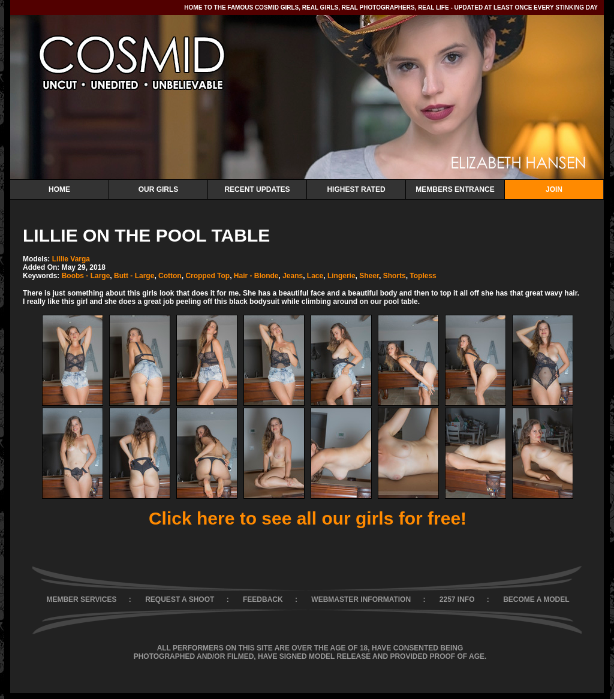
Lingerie (341, 276)
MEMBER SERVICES (81, 599)
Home (59, 189)
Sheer (369, 276)
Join (554, 189)
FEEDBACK (263, 599)
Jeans (292, 276)
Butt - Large (134, 276)
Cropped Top (207, 276)
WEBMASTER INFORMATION (361, 599)
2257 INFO (457, 599)
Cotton (170, 276)
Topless (423, 276)
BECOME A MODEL (536, 599)
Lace (315, 276)
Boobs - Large (86, 276)
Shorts (394, 276)
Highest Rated (356, 189)
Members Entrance (455, 189)
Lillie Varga (71, 259)
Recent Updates (257, 189)
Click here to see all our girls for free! (307, 518)
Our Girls (159, 189)
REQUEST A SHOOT (179, 599)
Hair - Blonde (256, 276)
